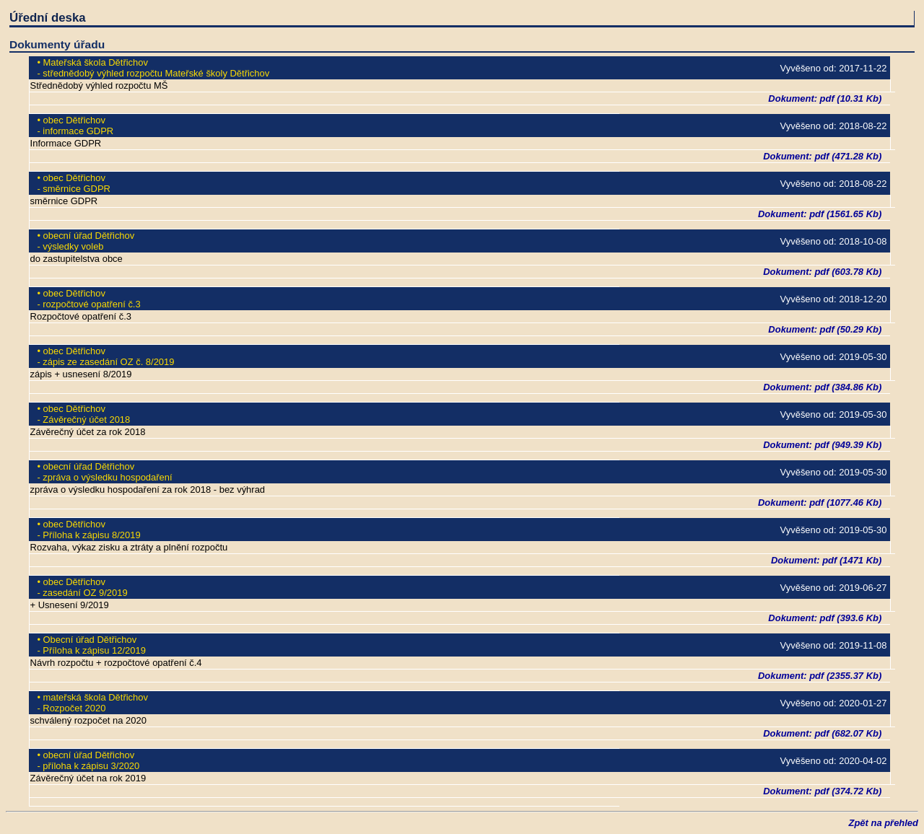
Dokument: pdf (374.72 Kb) (822, 791)
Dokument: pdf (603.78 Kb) (822, 271)
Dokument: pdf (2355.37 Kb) (819, 675)
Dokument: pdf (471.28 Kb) (822, 156)
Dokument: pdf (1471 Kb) (826, 560)
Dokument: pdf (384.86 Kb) (822, 387)
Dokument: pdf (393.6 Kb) (824, 618)
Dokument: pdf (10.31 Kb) (824, 98)
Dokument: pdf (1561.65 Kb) (819, 213)
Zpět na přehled (883, 822)
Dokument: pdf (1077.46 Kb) (819, 502)
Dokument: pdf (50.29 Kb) (824, 329)
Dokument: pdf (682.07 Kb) (822, 733)
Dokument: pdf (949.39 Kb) (822, 444)
